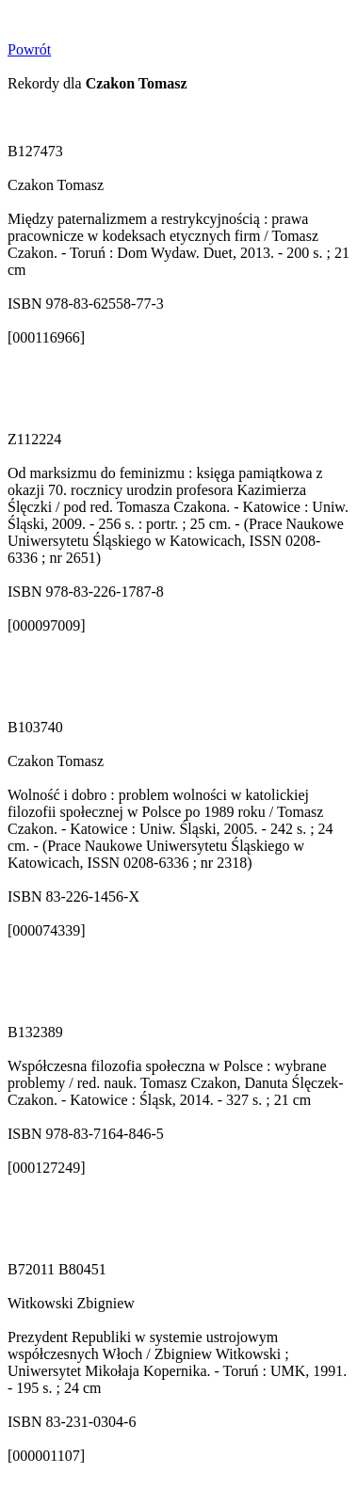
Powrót (29, 49)
